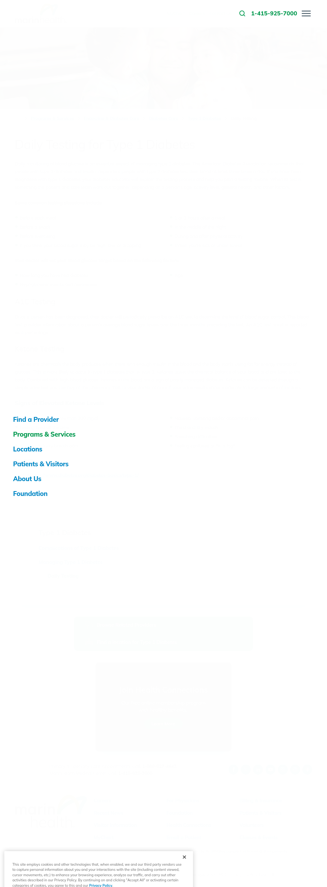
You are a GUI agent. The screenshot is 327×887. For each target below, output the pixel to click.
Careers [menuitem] (197, 13)
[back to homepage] (18, 119)
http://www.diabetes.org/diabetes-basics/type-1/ (85, 475)
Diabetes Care (163, 118)
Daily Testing (63, 576)
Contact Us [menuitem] (220, 13)
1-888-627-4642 (159, 766)
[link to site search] (242, 13)
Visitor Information (115, 825)
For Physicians (183, 800)
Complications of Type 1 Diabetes (79, 548)
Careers (102, 800)
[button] (306, 13)
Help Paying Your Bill (253, 874)
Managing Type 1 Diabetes (71, 562)
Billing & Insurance (260, 800)
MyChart (103, 837)
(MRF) (223, 874)
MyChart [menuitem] (176, 13)
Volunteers (251, 825)
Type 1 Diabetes (204, 118)
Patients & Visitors (260, 813)
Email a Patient (184, 837)
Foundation (180, 813)
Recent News (108, 813)
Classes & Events (258, 837)
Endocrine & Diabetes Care (111, 118)
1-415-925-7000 (135, 773)
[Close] (184, 870)
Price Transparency (197, 874)
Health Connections (189, 825)
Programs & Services (52, 118)
